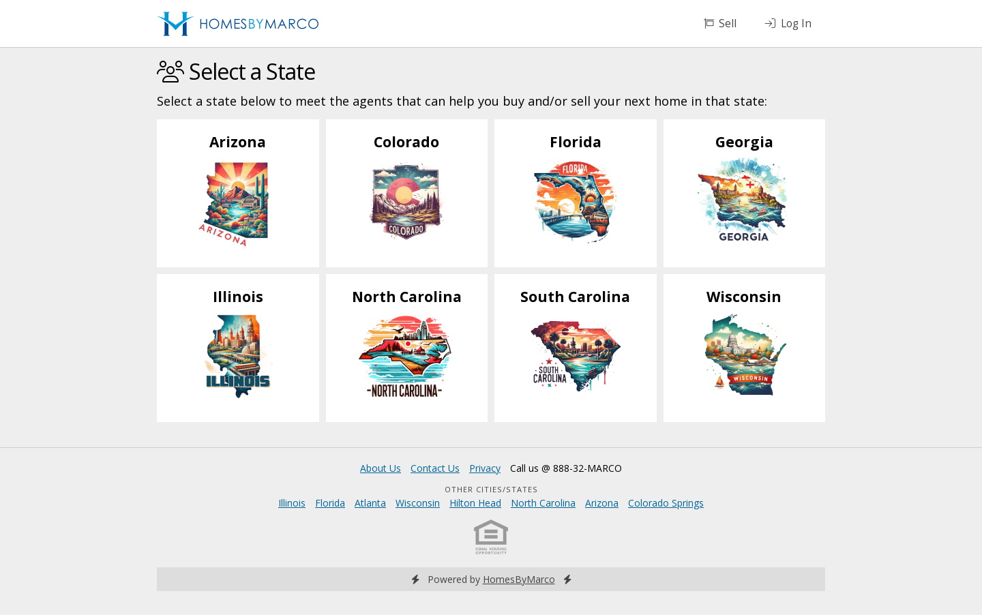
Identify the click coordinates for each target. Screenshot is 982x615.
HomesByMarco (519, 579)
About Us (380, 468)
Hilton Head (475, 502)
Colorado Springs (666, 502)
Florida (330, 502)
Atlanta (370, 502)
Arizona (602, 502)
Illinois (292, 502)
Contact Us (435, 468)
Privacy (485, 468)
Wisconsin (418, 502)
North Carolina (543, 502)
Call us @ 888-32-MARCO (566, 468)
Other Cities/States (491, 489)
